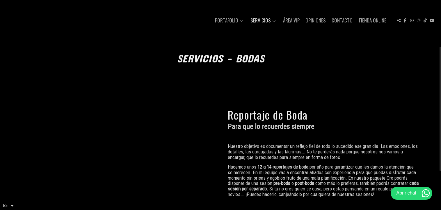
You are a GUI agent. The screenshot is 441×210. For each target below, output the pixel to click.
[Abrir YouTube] (432, 20)
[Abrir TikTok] (425, 20)
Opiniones (315, 20)
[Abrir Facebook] (405, 20)
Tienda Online (371, 20)
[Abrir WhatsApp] (412, 20)
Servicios (260, 20)
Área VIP (290, 20)
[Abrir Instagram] (419, 20)
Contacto (341, 20)
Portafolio (225, 20)
